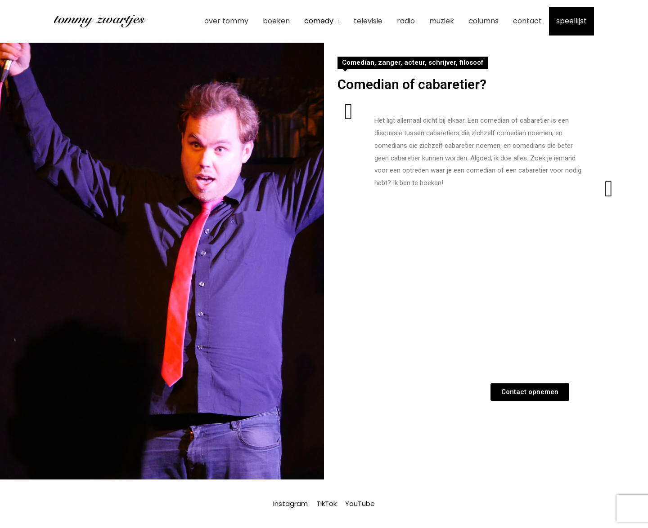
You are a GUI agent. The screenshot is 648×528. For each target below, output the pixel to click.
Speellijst (571, 21)
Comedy (318, 21)
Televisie (368, 21)
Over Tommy (226, 21)
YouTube (360, 503)
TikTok (326, 503)
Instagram (290, 503)
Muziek (441, 21)
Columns (483, 21)
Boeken (276, 21)
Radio (406, 21)
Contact (527, 21)
